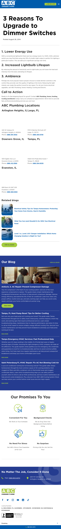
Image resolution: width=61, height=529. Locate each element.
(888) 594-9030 (38, 163)
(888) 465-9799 (38, 134)
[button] (58, 4)
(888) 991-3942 (12, 134)
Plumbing (4, 523)
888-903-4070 (50, 4)
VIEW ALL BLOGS (9, 244)
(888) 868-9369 (12, 192)
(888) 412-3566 (12, 163)
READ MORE (7, 305)
